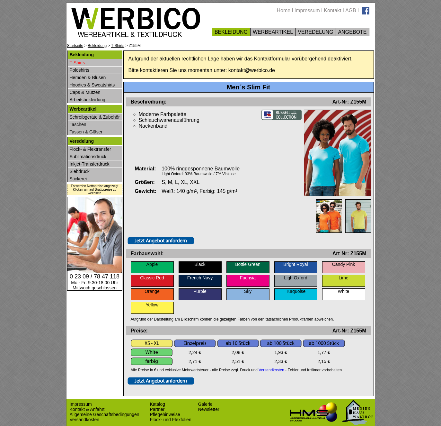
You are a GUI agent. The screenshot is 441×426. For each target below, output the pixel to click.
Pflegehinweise (165, 414)
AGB (350, 10)
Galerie (205, 404)
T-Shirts (117, 45)
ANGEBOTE (352, 32)
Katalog (157, 404)
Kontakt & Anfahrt (87, 409)
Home (284, 10)
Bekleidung (97, 45)
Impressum (307, 10)
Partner (157, 409)
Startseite (75, 45)
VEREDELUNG (315, 32)
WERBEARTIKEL (272, 32)
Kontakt (332, 10)
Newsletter (208, 409)
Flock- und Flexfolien (170, 419)
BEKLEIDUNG (231, 32)
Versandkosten (271, 370)
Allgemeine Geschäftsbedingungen (104, 414)
